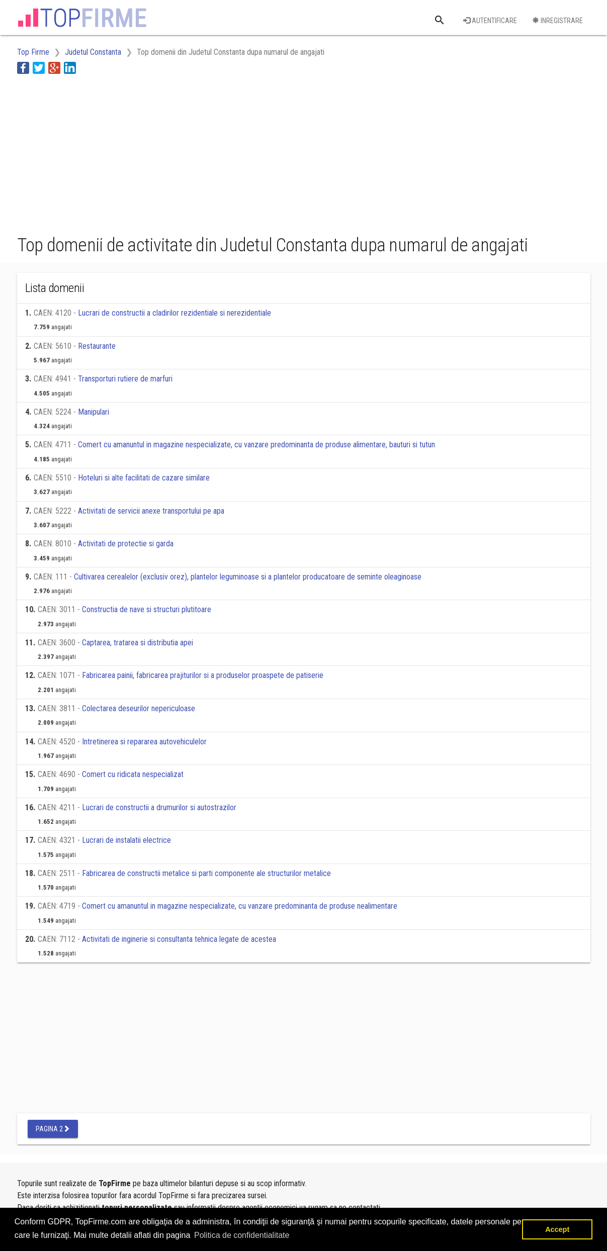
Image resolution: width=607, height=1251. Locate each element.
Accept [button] (557, 1229)
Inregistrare (557, 21)
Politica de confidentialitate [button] (241, 1235)
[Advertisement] (200, 152)
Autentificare (490, 21)
